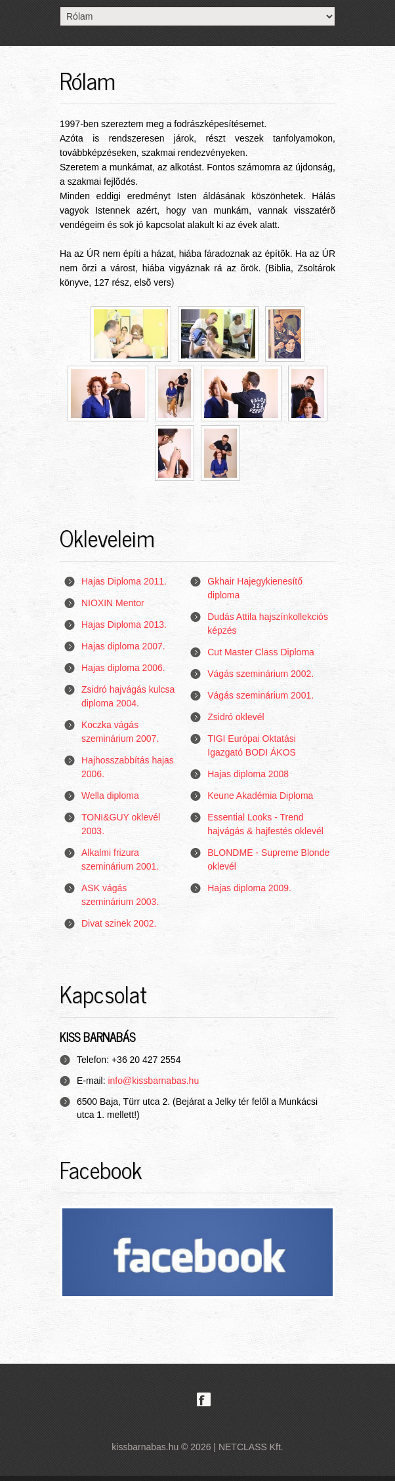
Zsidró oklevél (235, 717)
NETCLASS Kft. (250, 1447)
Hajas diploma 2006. (123, 668)
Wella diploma (110, 795)
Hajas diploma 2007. (123, 646)
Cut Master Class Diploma (260, 652)
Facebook (203, 1399)
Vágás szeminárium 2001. (260, 695)
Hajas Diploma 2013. (124, 624)
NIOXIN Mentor (112, 603)
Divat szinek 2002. (118, 923)
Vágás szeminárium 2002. (260, 673)
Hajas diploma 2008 (248, 774)
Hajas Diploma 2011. (124, 581)
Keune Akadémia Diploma (260, 795)
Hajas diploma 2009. (249, 888)
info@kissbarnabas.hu (153, 1080)
